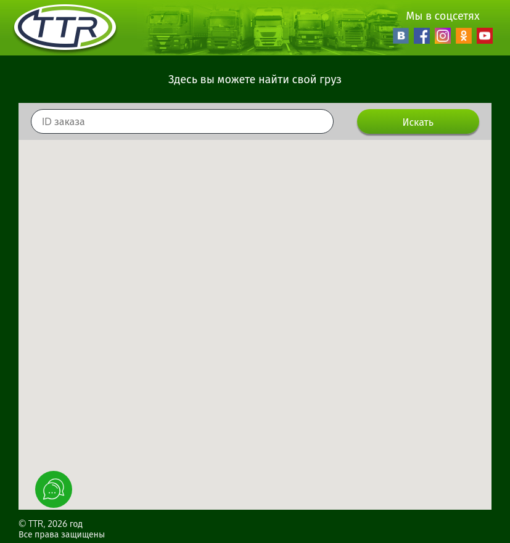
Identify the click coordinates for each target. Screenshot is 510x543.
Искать (418, 122)
